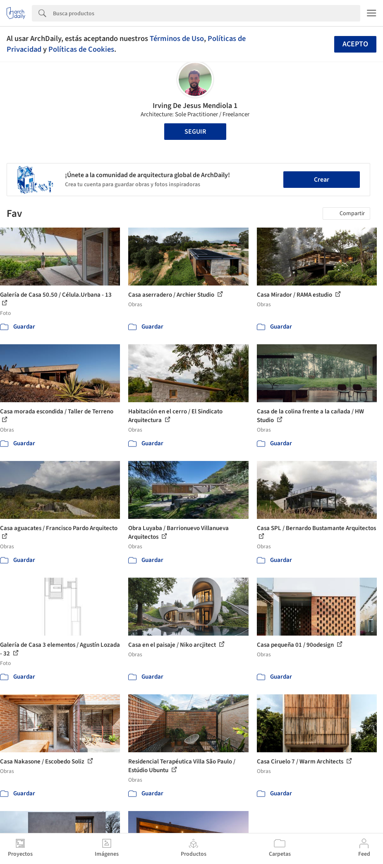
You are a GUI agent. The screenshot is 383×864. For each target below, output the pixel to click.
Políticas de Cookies (81, 49)
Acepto (355, 44)
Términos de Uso (177, 38)
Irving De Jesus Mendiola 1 (195, 106)
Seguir (195, 131)
